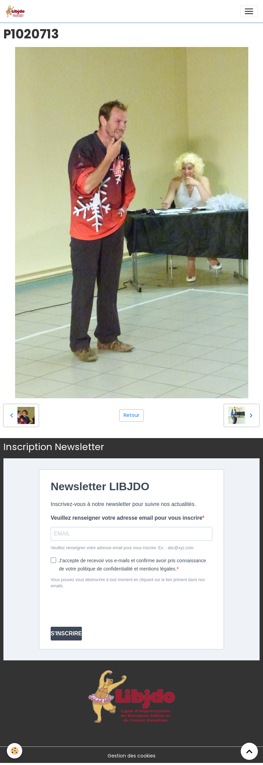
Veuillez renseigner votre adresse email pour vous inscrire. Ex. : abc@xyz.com (122, 547)
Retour (131, 415)
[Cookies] (14, 750)
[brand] (16, 11)
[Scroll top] (249, 751)
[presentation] (103, 608)
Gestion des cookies (131, 755)
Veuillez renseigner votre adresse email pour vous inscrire (126, 518)
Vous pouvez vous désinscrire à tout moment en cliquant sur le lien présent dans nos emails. (128, 582)
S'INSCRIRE (66, 633)
